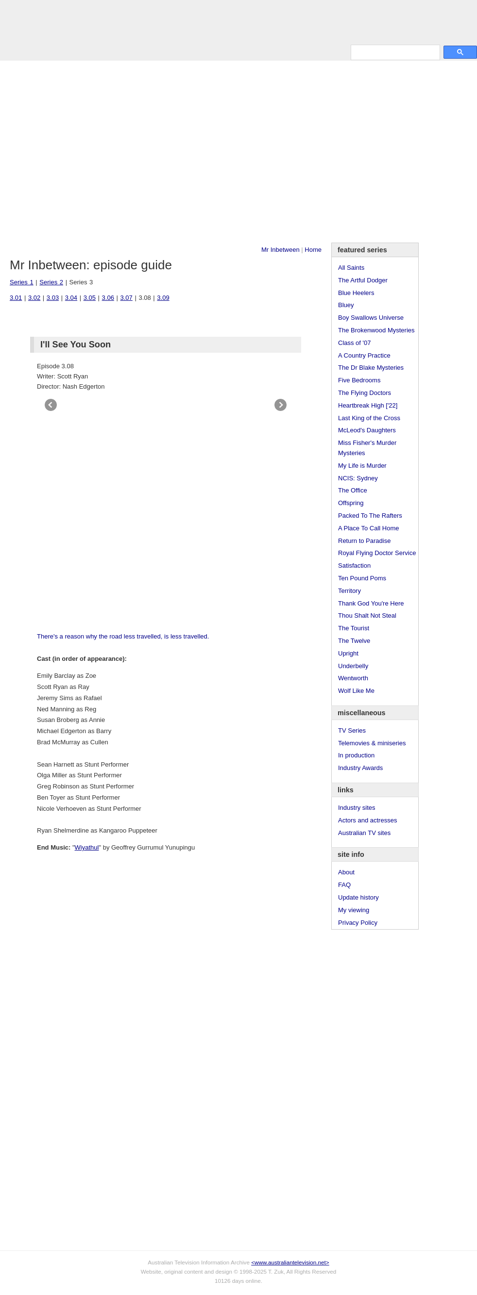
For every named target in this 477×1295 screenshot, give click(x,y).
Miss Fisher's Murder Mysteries (367, 448)
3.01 (16, 297)
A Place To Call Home (368, 528)
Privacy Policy (357, 922)
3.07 (126, 297)
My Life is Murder (362, 465)
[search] (394, 52)
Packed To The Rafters (370, 515)
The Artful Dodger (363, 280)
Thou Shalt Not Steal (367, 615)
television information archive (238, 22)
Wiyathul (87, 847)
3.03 (53, 297)
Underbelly (353, 666)
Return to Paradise (364, 540)
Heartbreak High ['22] (367, 405)
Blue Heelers (356, 292)
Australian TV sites (364, 832)
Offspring (351, 503)
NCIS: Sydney (358, 478)
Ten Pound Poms (362, 578)
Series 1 (22, 282)
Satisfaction (354, 565)
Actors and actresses (367, 820)
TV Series (88, 51)
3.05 (90, 297)
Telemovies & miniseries (372, 743)
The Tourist (353, 628)
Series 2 (51, 282)
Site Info (184, 51)
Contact (218, 51)
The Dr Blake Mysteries (371, 367)
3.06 (108, 297)
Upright (348, 653)
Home (313, 249)
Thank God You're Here (371, 603)
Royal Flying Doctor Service (377, 553)
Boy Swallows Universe (371, 317)
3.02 (34, 297)
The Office (352, 490)
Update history (358, 897)
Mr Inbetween (280, 249)
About (346, 872)
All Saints (351, 267)
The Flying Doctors (364, 392)
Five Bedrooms (359, 380)
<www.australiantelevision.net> (290, 1262)
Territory (349, 590)
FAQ (344, 884)
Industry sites (356, 807)
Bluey (346, 305)
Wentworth (353, 678)
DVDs (248, 51)
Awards (124, 51)
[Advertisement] (91, 152)
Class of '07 (354, 342)
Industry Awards (360, 767)
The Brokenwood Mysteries (376, 330)
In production (356, 755)
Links (153, 51)
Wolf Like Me (356, 690)
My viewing (353, 910)
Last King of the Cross (369, 418)
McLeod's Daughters (367, 430)
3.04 (71, 297)
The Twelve (354, 640)
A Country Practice (364, 355)
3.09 (163, 297)
